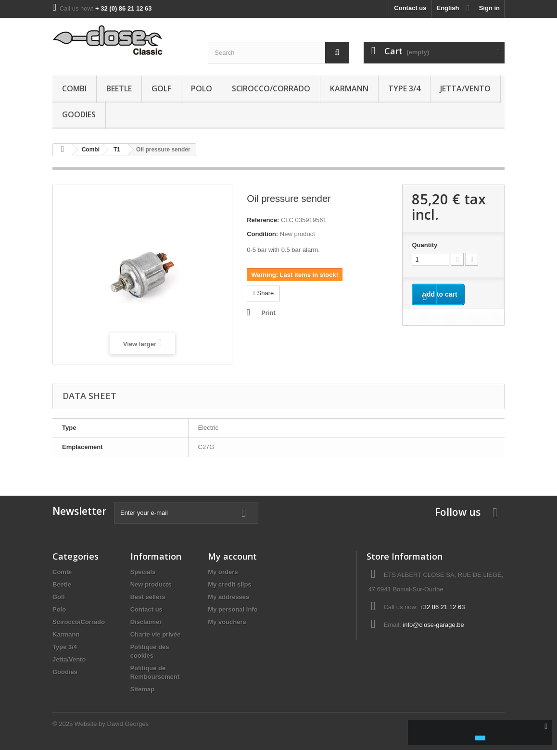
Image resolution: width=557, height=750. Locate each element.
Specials (143, 571)
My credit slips (229, 584)
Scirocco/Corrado (271, 88)
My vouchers (227, 621)
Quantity (424, 245)
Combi (74, 88)
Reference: (263, 220)
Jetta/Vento (465, 88)
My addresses (228, 596)
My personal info (232, 609)
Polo (201, 88)
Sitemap (142, 689)
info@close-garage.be (433, 624)
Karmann (349, 88)
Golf (161, 88)
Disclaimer (146, 621)
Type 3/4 (404, 88)
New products (151, 584)
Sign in (489, 8)
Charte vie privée (155, 634)
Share (263, 293)
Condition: (262, 234)
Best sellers (147, 596)
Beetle (119, 88)
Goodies (79, 114)
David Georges (128, 723)
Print (268, 312)
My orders (223, 571)
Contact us (410, 8)
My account (232, 556)
